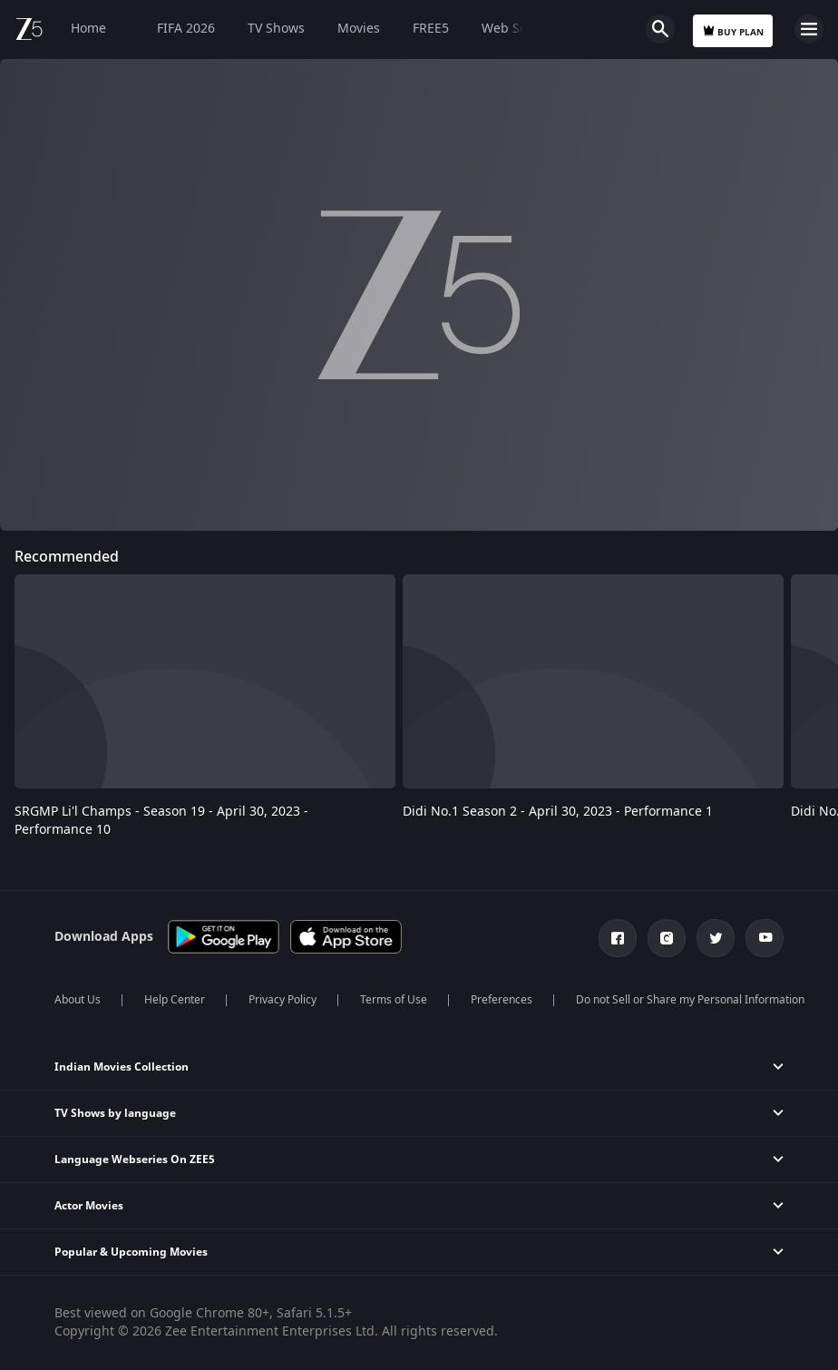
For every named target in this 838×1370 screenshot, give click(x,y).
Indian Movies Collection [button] (121, 1067)
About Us (77, 1000)
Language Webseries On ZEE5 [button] (134, 1159)
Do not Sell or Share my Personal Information (690, 1000)
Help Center (174, 1000)
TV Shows (276, 28)
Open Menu (808, 29)
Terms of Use (393, 1000)
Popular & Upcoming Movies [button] (131, 1252)
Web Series (516, 28)
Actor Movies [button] (88, 1206)
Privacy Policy (282, 1000)
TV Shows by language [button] (115, 1113)
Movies (358, 28)
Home (88, 28)
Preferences (501, 1000)
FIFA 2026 (177, 28)
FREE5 (431, 28)
